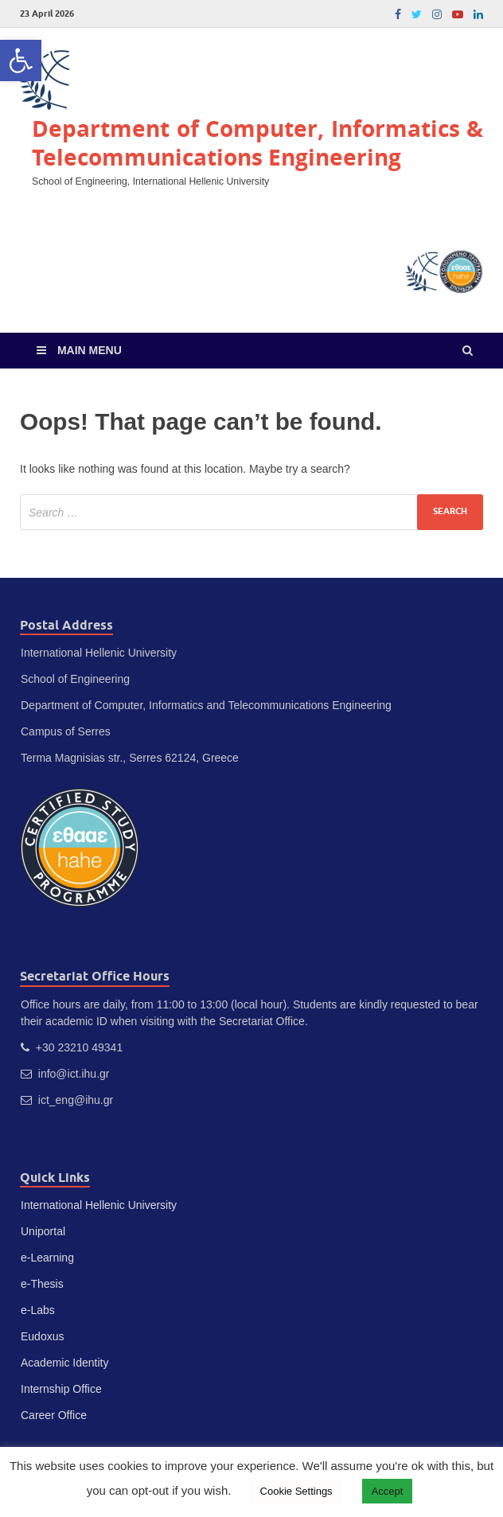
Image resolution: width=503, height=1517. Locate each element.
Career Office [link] (54, 1415)
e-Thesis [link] (42, 1283)
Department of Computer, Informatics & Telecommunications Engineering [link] (257, 143)
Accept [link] (388, 1491)
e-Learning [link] (47, 1257)
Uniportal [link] (43, 1231)
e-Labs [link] (38, 1310)
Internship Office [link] (61, 1388)
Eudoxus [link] (42, 1336)
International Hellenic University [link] (99, 1205)
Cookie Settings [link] (296, 1491)
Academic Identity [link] (65, 1362)
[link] (20, 60)
